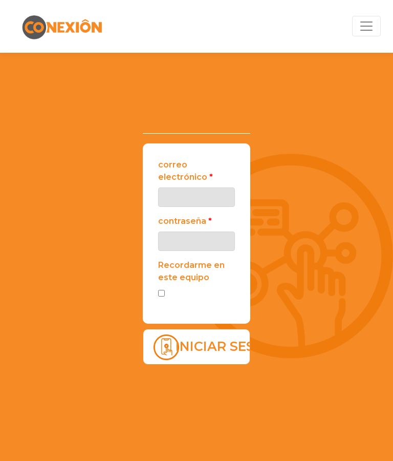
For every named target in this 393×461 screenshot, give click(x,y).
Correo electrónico (185, 171)
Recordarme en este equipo (191, 271)
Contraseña (185, 221)
